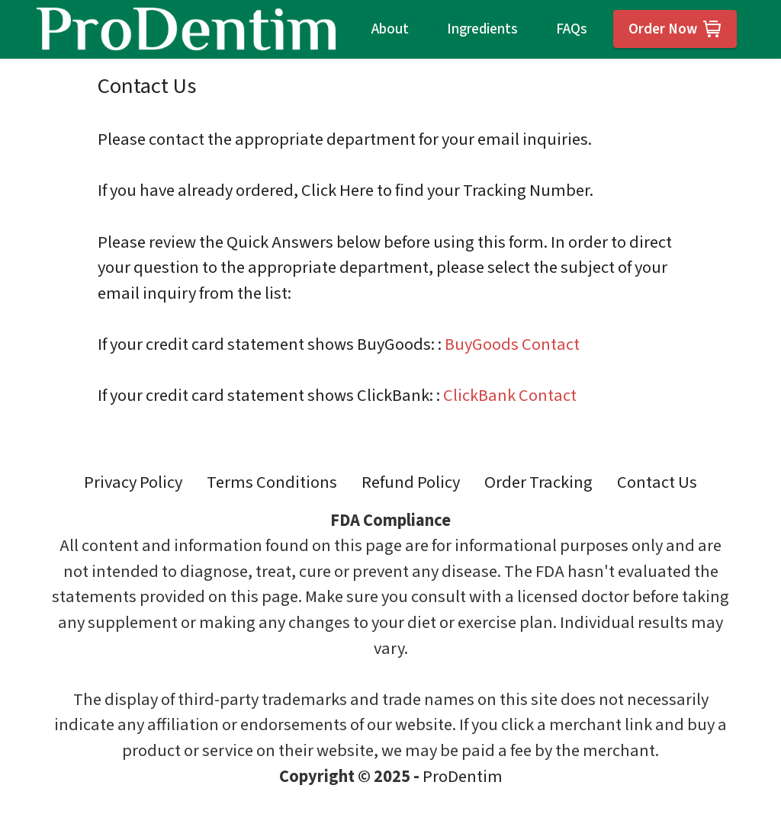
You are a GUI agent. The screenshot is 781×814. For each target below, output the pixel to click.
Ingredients (482, 29)
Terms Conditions (272, 482)
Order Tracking (538, 482)
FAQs (571, 29)
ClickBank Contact (510, 395)
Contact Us (657, 482)
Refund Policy (411, 482)
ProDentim (463, 776)
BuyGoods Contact (512, 344)
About (390, 29)
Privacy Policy (133, 482)
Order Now (675, 29)
